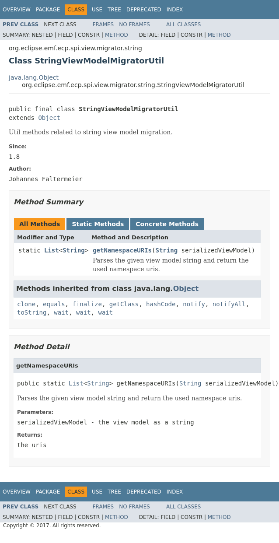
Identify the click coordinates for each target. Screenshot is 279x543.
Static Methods (98, 224)
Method (116, 35)
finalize (86, 304)
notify (194, 304)
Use (97, 10)
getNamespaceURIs (122, 250)
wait (61, 312)
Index (175, 10)
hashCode (160, 304)
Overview (17, 10)
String (74, 250)
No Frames (134, 24)
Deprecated (143, 10)
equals (54, 304)
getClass (124, 304)
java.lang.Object (34, 77)
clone (26, 304)
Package (48, 10)
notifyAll (229, 304)
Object (49, 117)
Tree (114, 10)
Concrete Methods (167, 224)
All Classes (183, 24)
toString (31, 312)
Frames (103, 24)
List (51, 250)
